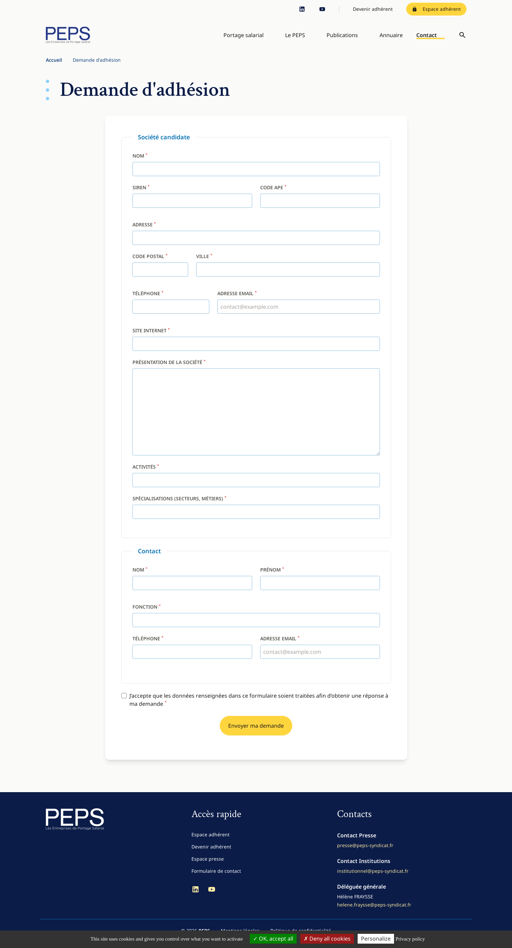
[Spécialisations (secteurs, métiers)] (256, 517)
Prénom (272, 575)
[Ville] (288, 275)
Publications (342, 37)
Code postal (150, 262)
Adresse (144, 230)
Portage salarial (243, 37)
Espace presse (207, 864)
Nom (140, 161)
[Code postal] (160, 275)
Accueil (54, 65)
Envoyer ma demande (256, 731)
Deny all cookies (327, 938)
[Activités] (256, 486)
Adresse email (237, 299)
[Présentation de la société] (256, 417)
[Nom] (256, 175)
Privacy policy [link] (410, 939)
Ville (204, 262)
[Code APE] (320, 206)
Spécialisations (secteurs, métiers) (179, 504)
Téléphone (147, 299)
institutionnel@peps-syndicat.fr (373, 876)
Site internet (151, 336)
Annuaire (391, 37)
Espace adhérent (436, 9)
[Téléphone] (171, 312)
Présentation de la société (169, 368)
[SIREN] (192, 206)
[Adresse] (256, 243)
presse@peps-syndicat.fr (365, 851)
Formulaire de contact (216, 876)
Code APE (273, 193)
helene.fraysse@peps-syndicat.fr (374, 910)
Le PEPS (295, 37)
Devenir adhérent (373, 9)
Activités (145, 472)
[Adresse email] (298, 312)
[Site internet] (256, 349)
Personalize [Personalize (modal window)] (376, 938)
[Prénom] (320, 589)
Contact (426, 37)
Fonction (146, 612)
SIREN (141, 193)
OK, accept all (273, 938)
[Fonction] (256, 626)
